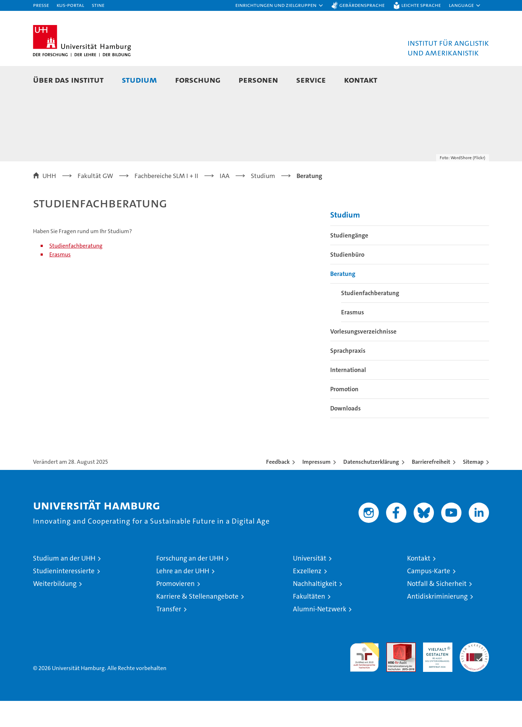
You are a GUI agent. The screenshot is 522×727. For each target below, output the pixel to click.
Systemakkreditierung (474, 672)
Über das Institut (68, 80)
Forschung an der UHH (189, 584)
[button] (279, 5)
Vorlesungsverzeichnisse (363, 358)
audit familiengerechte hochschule (364, 680)
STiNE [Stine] (98, 5)
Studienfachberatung (76, 272)
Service (311, 80)
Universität (309, 584)
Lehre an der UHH (182, 597)
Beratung (342, 300)
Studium (139, 80)
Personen (258, 80)
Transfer (168, 635)
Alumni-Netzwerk (319, 635)
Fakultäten (309, 622)
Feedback (278, 488)
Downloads (345, 434)
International (348, 396)
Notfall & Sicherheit (437, 609)
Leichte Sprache (421, 5)
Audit (393, 672)
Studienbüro (347, 281)
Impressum (316, 488)
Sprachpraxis (347, 377)
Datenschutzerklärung (371, 488)
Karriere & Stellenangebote (197, 622)
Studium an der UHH (64, 584)
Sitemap (473, 488)
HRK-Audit (436, 672)
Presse (41, 5)
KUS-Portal (70, 5)
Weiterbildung (54, 609)
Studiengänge (349, 261)
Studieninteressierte (64, 597)
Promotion (344, 415)
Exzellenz (307, 597)
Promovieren (175, 609)
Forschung (197, 80)
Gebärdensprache (362, 5)
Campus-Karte (428, 597)
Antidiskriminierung (437, 622)
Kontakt (360, 80)
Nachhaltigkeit (315, 609)
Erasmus (60, 280)
